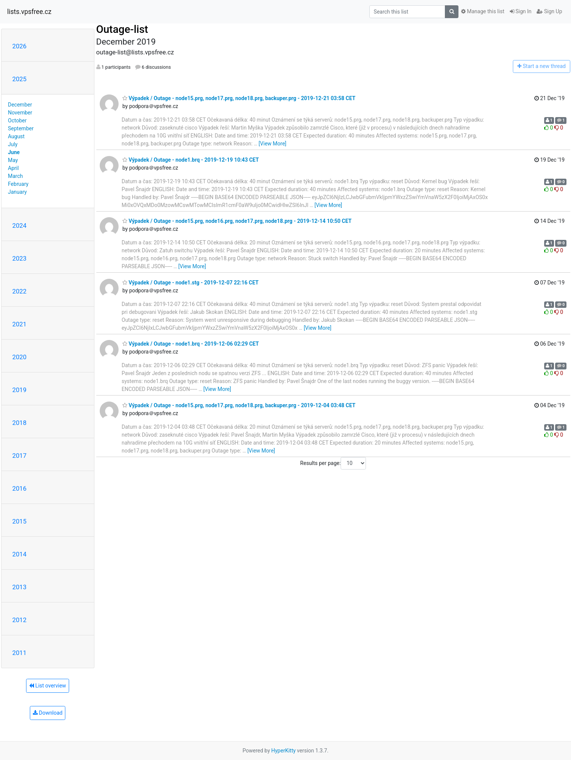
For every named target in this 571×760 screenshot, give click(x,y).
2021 (19, 324)
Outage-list (122, 29)
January (17, 192)
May (13, 160)
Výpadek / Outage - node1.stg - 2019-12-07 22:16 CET (190, 283)
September (21, 128)
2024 (19, 225)
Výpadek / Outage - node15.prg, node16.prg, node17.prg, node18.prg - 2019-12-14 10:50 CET (237, 221)
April (13, 168)
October (17, 120)
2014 (19, 554)
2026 (19, 46)
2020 (19, 357)
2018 (19, 422)
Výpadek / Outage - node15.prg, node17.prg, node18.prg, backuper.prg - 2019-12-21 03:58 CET (238, 98)
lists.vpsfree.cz (29, 11)
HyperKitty (283, 751)
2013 (19, 587)
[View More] (272, 144)
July (12, 144)
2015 (19, 521)
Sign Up (549, 11)
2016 (19, 488)
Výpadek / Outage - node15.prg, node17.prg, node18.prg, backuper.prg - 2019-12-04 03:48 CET (238, 405)
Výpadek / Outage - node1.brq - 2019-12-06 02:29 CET (190, 344)
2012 (19, 620)
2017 (19, 455)
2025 (19, 79)
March (15, 176)
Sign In (521, 11)
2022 (19, 291)
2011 (19, 653)
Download (48, 713)
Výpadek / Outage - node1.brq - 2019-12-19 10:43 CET (190, 160)
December (20, 105)
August (16, 136)
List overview (47, 686)
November (20, 113)
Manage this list (482, 11)
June (14, 152)
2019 (19, 390)
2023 (19, 258)
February (18, 184)
